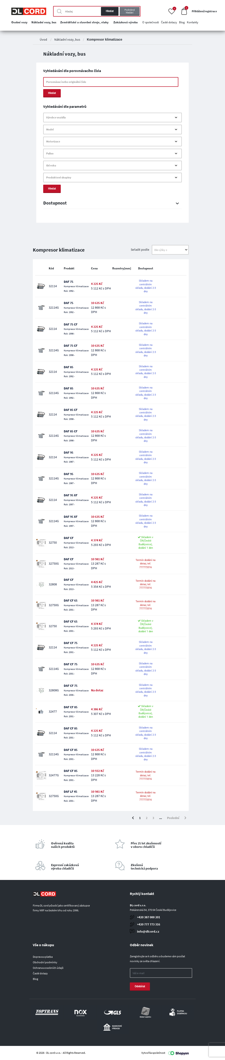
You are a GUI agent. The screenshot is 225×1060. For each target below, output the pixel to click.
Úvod (43, 39)
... (160, 818)
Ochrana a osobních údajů (48, 968)
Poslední (173, 818)
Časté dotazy (40, 973)
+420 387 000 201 (148, 917)
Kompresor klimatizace (104, 39)
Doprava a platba (43, 956)
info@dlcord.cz (148, 931)
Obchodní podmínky (45, 962)
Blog (35, 979)
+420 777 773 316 (148, 924)
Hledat (110, 11)
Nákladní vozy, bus (67, 39)
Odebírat (140, 986)
